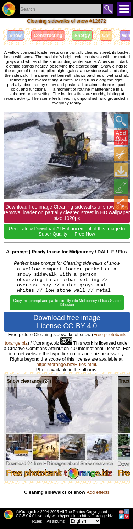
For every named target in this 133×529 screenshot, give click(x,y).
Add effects (98, 492)
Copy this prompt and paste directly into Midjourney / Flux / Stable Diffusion (67, 303)
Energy (82, 35)
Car (106, 35)
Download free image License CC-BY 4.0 (66, 322)
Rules (37, 521)
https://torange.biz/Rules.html (66, 364)
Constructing (48, 35)
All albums (56, 521)
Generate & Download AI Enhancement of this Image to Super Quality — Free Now (67, 231)
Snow (15, 35)
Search (108, 9)
